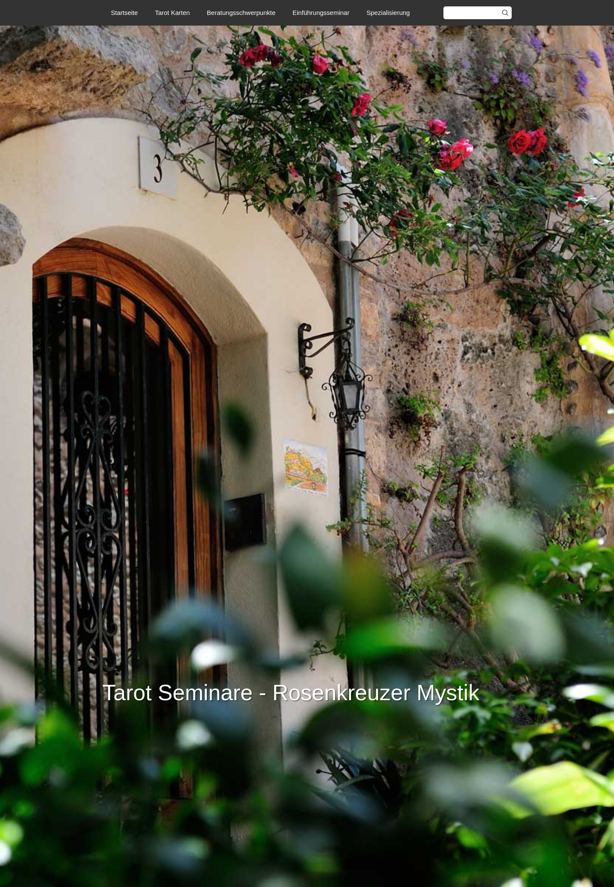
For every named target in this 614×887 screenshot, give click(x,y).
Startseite (124, 12)
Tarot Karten (172, 12)
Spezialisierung (388, 12)
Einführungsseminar (321, 12)
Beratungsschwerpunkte (241, 12)
